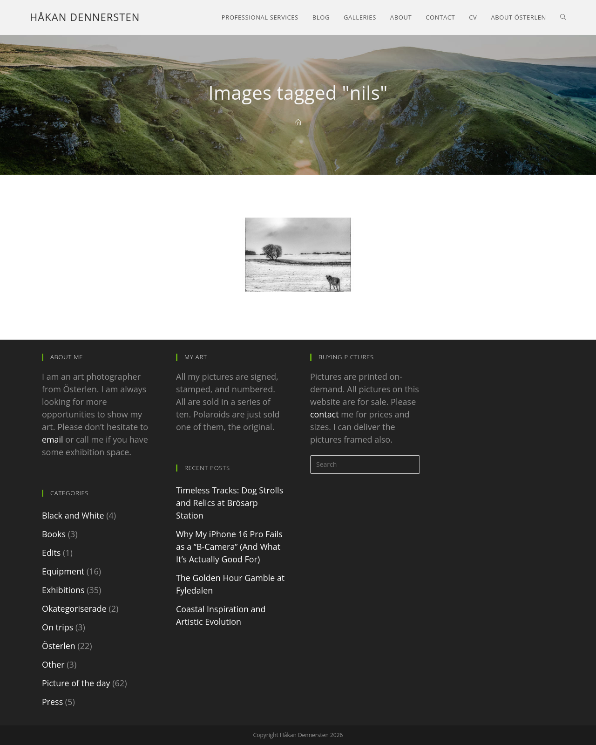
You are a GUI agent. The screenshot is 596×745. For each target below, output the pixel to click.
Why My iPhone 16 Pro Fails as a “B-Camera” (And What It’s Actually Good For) (229, 546)
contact (324, 414)
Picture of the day (76, 683)
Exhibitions (63, 589)
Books (54, 534)
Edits (51, 552)
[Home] (298, 122)
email (52, 439)
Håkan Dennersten (85, 17)
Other (53, 664)
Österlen (58, 645)
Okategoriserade (74, 608)
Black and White (73, 515)
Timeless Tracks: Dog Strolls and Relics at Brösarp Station (230, 503)
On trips (58, 627)
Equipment (63, 571)
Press (52, 701)
